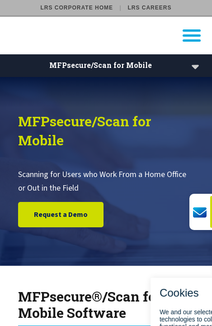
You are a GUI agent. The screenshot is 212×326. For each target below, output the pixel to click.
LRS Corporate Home (77, 8)
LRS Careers (149, 8)
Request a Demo (61, 215)
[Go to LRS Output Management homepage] (111, 35)
